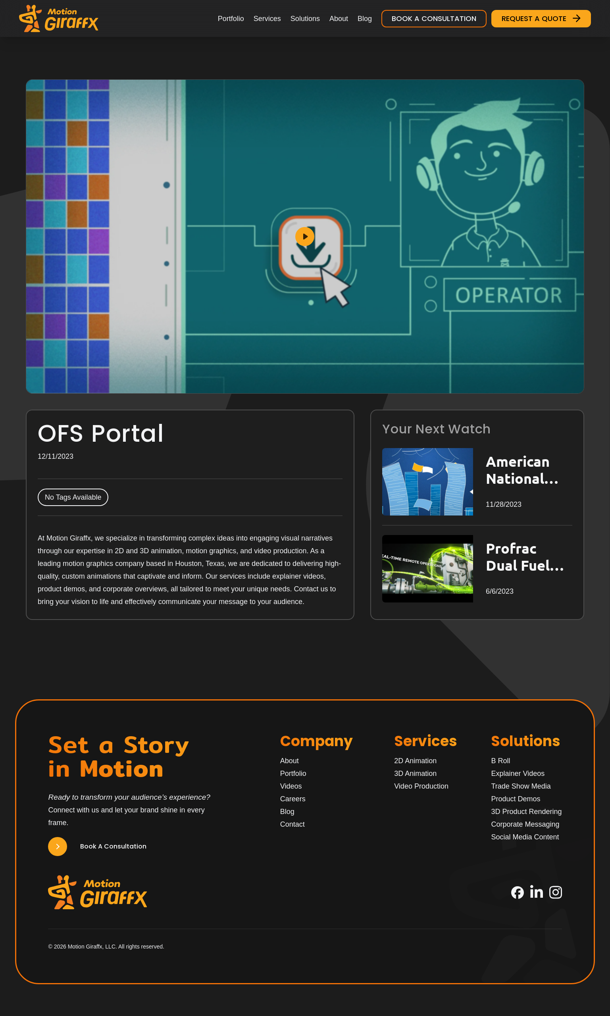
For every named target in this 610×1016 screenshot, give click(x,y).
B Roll (500, 761)
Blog (365, 19)
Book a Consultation (434, 18)
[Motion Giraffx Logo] (58, 18)
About (338, 19)
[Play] (305, 236)
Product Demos (515, 799)
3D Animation (415, 773)
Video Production (421, 786)
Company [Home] (316, 741)
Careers (293, 799)
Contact (292, 824)
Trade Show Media (520, 786)
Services (267, 19)
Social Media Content (525, 837)
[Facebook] (517, 892)
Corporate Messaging (525, 824)
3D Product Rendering (526, 812)
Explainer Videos (518, 773)
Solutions (305, 19)
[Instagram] (555, 892)
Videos (291, 786)
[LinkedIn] (536, 892)
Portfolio (231, 19)
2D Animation (415, 761)
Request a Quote (541, 18)
